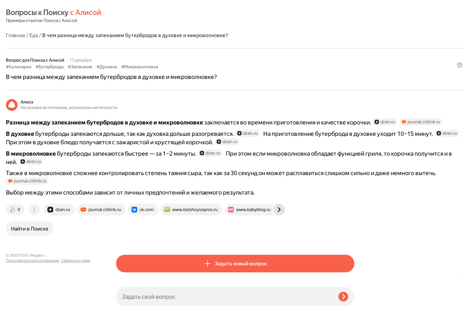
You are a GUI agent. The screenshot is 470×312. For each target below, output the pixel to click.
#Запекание (190, 48)
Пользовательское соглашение (32, 298)
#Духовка (217, 48)
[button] (350, 60)
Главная (125, 16)
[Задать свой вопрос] (224, 296)
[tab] (126, 236)
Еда (144, 16)
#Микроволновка (249, 48)
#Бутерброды (160, 48)
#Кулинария (128, 48)
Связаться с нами (20, 303)
